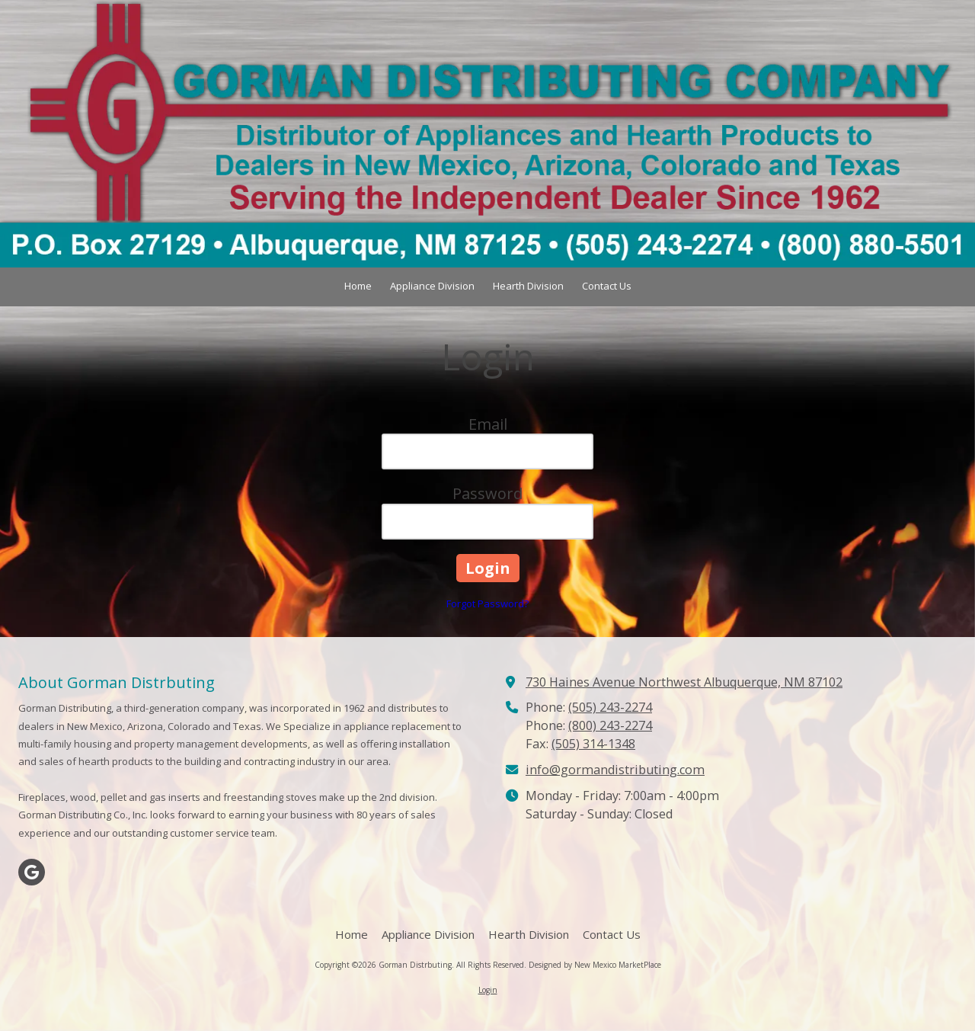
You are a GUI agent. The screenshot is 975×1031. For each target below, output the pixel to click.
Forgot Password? (487, 603)
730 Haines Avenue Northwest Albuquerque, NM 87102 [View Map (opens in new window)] (684, 682)
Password (487, 493)
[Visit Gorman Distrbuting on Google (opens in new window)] (31, 872)
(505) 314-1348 (593, 743)
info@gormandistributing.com (615, 769)
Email (487, 424)
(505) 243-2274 (610, 707)
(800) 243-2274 (610, 725)
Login (487, 990)
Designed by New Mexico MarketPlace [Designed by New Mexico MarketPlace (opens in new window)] (595, 964)
